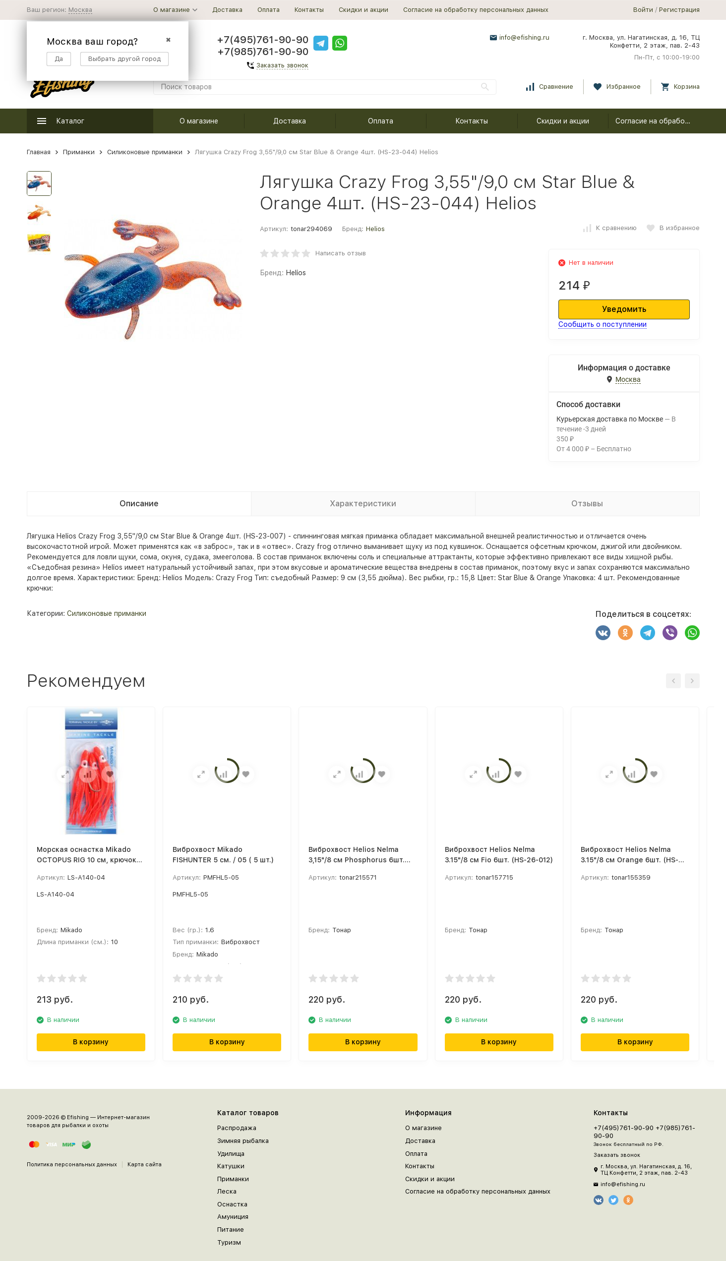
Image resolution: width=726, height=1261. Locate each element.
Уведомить (624, 309)
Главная (39, 152)
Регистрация (679, 9)
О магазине (199, 121)
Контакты (309, 9)
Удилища (230, 1153)
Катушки (230, 1166)
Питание (230, 1229)
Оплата (268, 9)
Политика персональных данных (72, 1164)
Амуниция (232, 1216)
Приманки (79, 152)
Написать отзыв (340, 253)
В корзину (91, 1042)
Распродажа (236, 1128)
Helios (375, 229)
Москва (80, 9)
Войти (643, 9)
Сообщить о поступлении (602, 324)
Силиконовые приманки (144, 152)
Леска (227, 1191)
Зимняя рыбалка (243, 1140)
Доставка (227, 9)
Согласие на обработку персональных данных (475, 9)
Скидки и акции (363, 9)
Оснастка (232, 1204)
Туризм (229, 1242)
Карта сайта (144, 1164)
